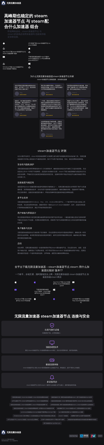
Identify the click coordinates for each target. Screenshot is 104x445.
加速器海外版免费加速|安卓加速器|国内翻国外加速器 (82, 419)
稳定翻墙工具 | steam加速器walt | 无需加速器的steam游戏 (73, 408)
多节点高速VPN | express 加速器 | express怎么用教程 (23, 419)
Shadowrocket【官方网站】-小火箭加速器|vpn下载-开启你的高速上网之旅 (34, 416)
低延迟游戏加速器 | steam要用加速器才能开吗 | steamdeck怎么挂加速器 (71, 401)
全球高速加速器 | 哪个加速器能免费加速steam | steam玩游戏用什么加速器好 (72, 404)
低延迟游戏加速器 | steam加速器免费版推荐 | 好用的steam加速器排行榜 (34, 408)
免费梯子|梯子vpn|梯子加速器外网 (80, 416)
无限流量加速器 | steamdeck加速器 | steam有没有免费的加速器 (30, 397)
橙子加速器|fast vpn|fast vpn (52, 423)
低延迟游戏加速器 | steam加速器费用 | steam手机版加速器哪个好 (29, 404)
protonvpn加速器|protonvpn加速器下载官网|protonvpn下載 (38, 412)
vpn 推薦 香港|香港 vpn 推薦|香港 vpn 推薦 (71, 412)
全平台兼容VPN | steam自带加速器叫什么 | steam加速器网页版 (30, 401)
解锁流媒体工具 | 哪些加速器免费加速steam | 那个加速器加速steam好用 (72, 397)
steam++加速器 (63, 416)
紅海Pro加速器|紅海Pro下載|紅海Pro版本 (52, 419)
